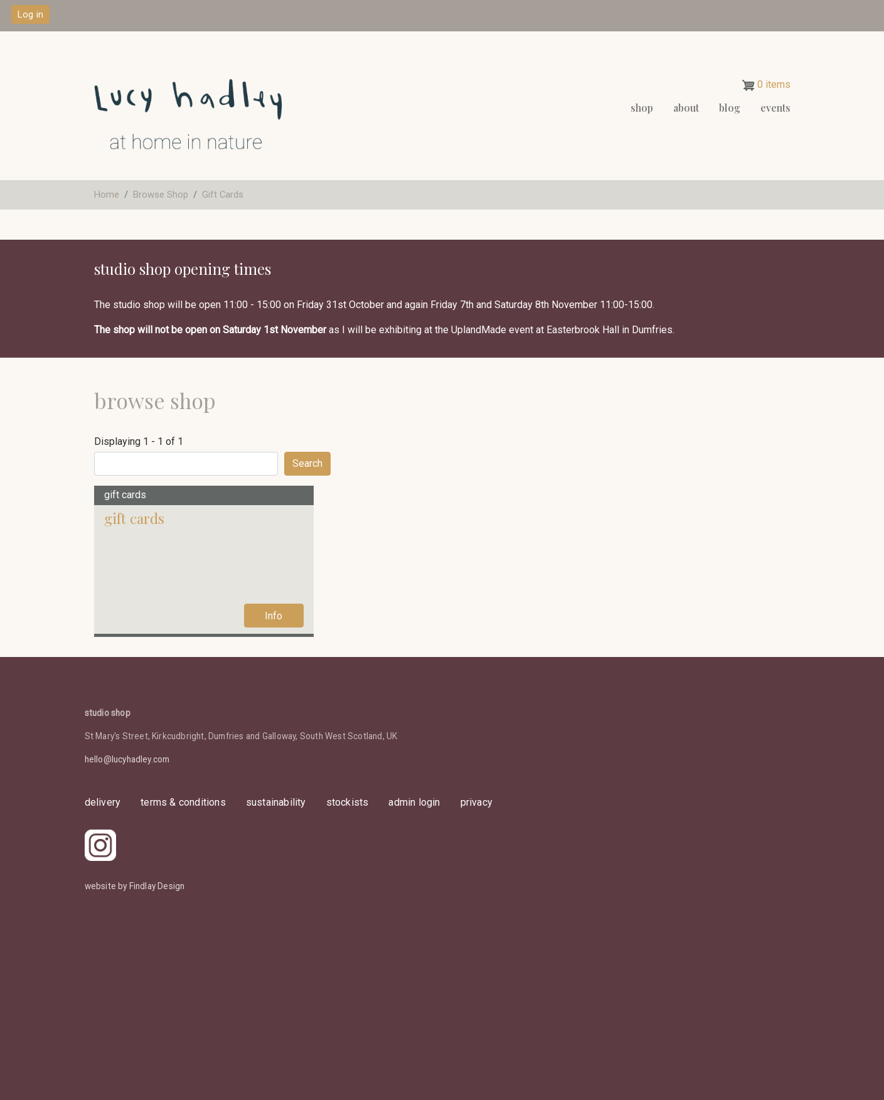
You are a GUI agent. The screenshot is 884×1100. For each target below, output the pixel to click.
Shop (642, 107)
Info (273, 616)
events (775, 107)
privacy (477, 802)
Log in (30, 14)
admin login (414, 802)
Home (106, 194)
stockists (347, 802)
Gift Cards (222, 194)
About (686, 107)
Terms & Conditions (183, 802)
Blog (729, 107)
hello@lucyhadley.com (127, 759)
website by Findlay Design (135, 886)
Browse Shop (160, 194)
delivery (103, 802)
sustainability (276, 802)
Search (307, 463)
